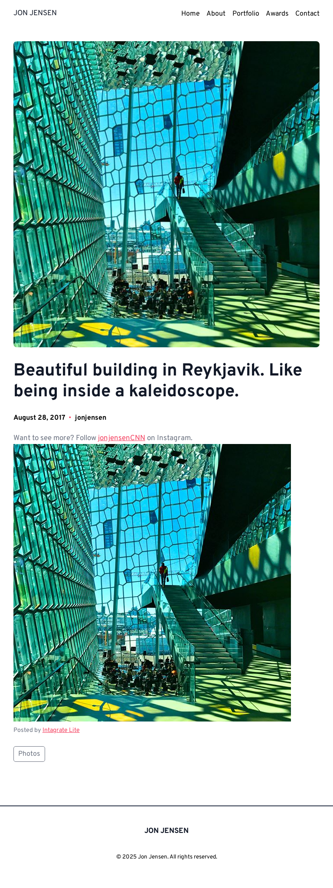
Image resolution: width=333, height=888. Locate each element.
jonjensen (90, 418)
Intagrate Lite (61, 730)
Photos (29, 754)
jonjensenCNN (121, 438)
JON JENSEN (35, 13)
